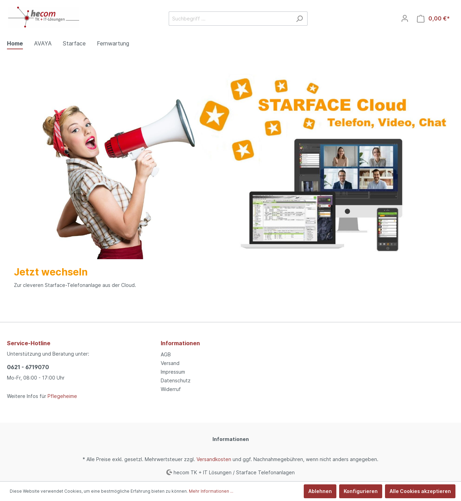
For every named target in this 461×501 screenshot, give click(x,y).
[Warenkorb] (433, 18)
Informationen (180, 343)
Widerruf (171, 389)
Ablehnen (320, 491)
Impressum (173, 372)
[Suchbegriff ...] (230, 18)
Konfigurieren (361, 491)
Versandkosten (213, 459)
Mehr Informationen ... (211, 491)
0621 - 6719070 (28, 367)
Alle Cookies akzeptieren (420, 491)
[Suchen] (299, 18)
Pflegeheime (62, 396)
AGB (166, 354)
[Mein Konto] (405, 18)
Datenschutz (176, 380)
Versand (170, 363)
